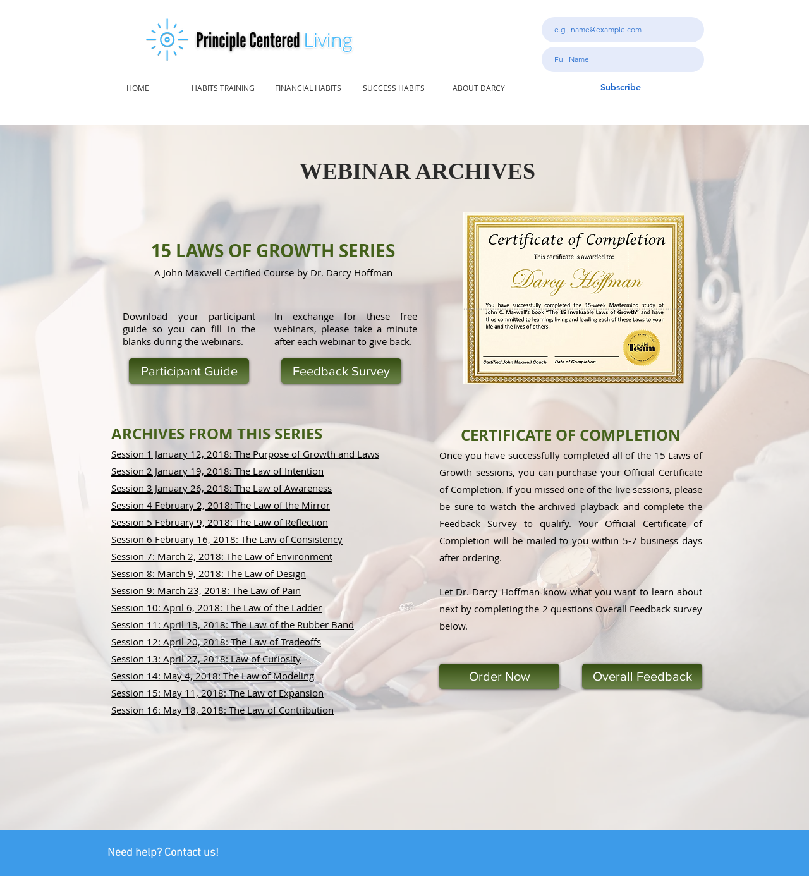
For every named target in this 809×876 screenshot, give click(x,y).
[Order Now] (499, 676)
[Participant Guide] (189, 371)
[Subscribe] (620, 87)
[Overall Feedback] (642, 676)
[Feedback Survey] (341, 371)
